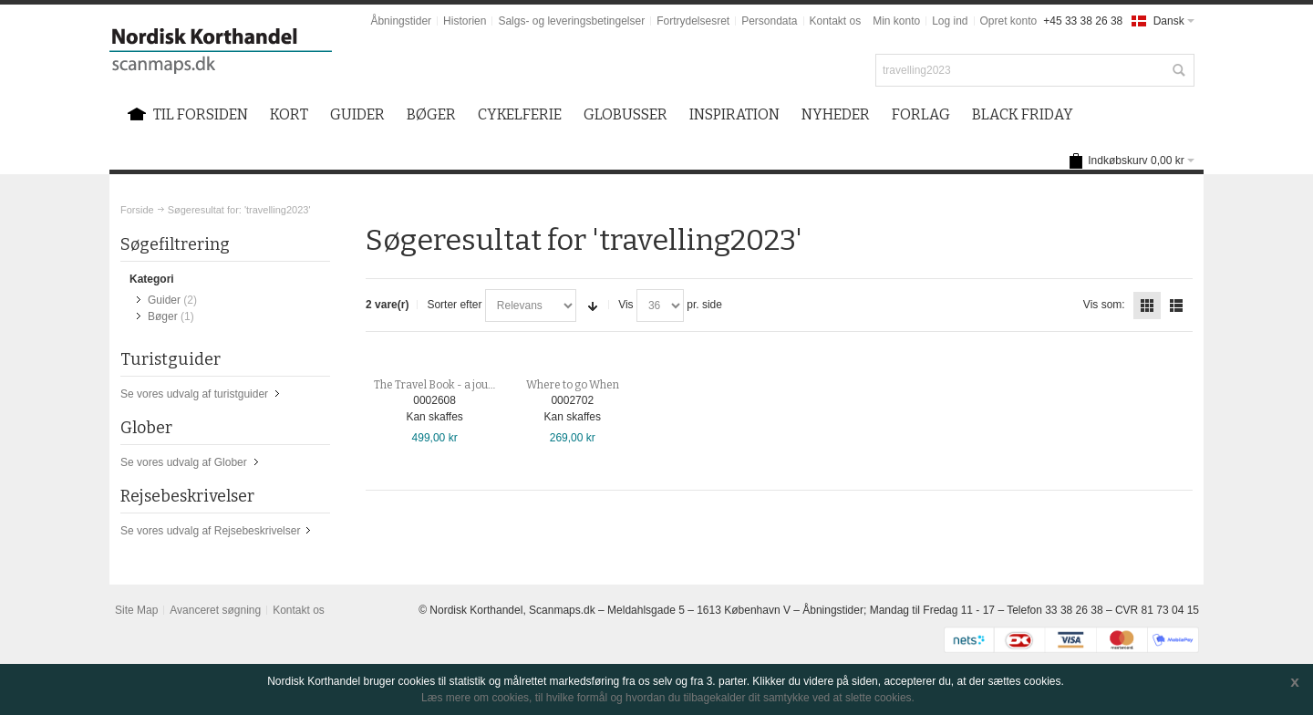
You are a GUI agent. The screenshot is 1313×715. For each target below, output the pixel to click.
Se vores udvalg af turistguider (194, 394)
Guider (164, 300)
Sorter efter (454, 304)
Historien (464, 21)
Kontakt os (836, 21)
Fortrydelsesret (692, 21)
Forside (137, 209)
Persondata (769, 21)
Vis (625, 304)
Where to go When (572, 384)
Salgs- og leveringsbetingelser (571, 21)
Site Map (136, 610)
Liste (1176, 305)
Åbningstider (400, 21)
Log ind (949, 21)
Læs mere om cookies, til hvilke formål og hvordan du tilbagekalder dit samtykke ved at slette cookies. (668, 697)
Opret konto (1009, 21)
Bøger (163, 316)
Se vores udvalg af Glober (183, 462)
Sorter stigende (592, 305)
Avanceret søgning (215, 610)
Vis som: (1104, 304)
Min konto (896, 21)
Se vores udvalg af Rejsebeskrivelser (210, 530)
